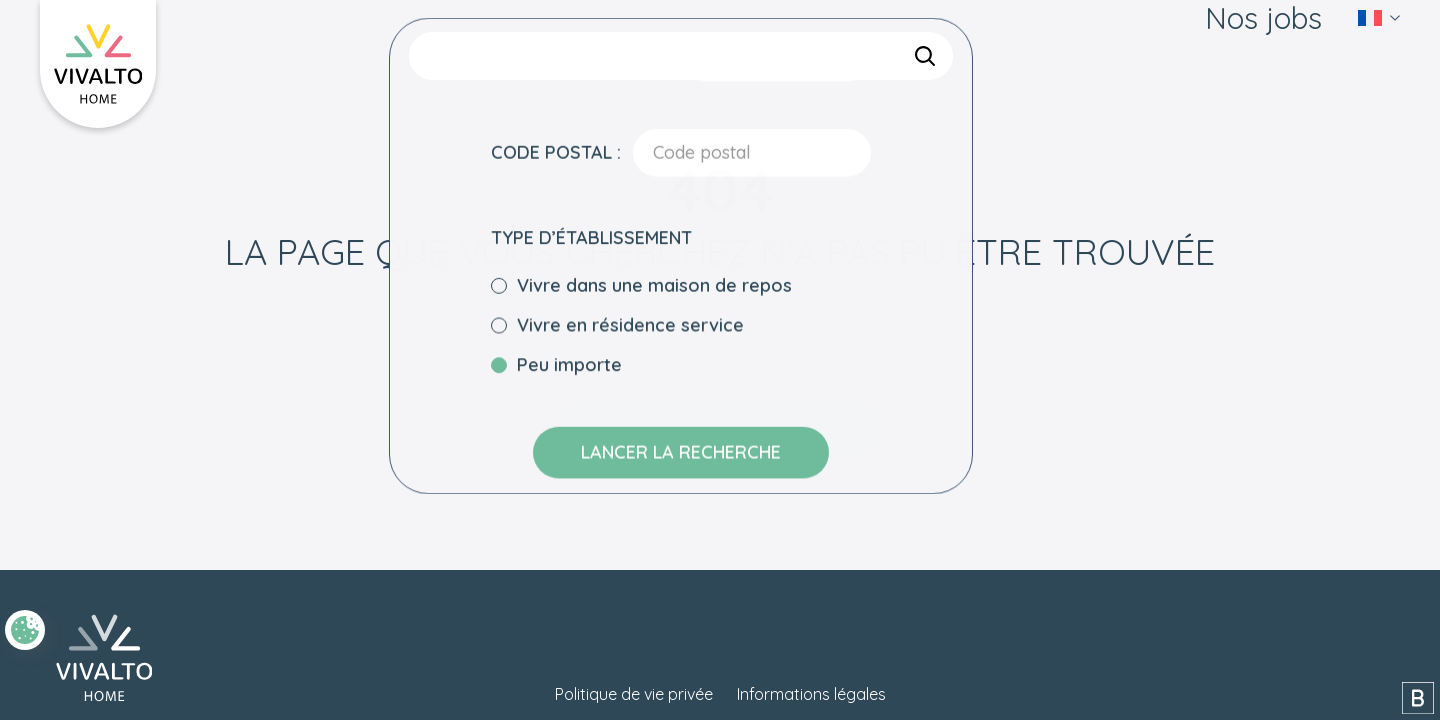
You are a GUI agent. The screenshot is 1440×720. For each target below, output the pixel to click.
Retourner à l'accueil (720, 427)
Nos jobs (1263, 50)
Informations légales (811, 694)
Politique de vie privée (634, 694)
